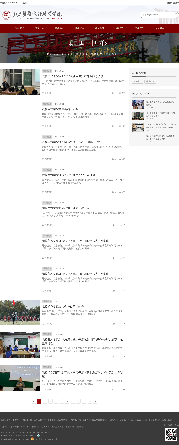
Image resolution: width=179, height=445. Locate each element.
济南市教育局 (75, 420)
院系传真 (150, 81)
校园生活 (137, 81)
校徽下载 (25, 427)
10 (90, 401)
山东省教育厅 (40, 420)
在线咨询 (70, 427)
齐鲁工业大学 (168, 420)
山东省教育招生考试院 (57, 420)
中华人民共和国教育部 (22, 420)
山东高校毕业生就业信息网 (94, 420)
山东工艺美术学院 (139, 420)
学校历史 (45, 427)
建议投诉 (80, 427)
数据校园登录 (173, 3)
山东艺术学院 (154, 420)
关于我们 (5, 427)
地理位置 (35, 427)
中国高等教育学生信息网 (118, 420)
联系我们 (15, 427)
